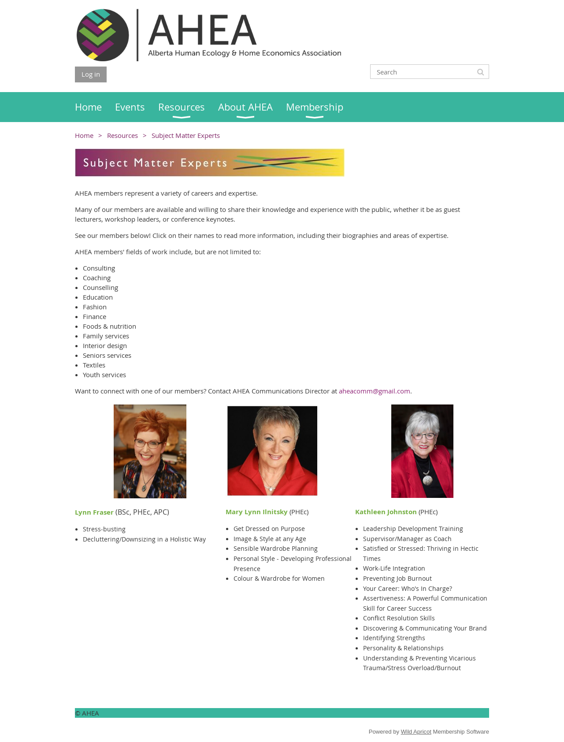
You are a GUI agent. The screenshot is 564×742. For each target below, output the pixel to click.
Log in (91, 74)
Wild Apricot (416, 731)
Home (84, 135)
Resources (122, 135)
